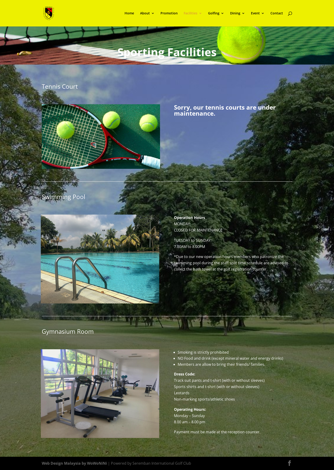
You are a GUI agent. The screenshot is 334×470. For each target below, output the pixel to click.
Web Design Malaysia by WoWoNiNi (75, 463)
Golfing (213, 13)
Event (255, 13)
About (145, 13)
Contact (276, 13)
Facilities (190, 13)
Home (129, 13)
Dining (235, 13)
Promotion (169, 13)
